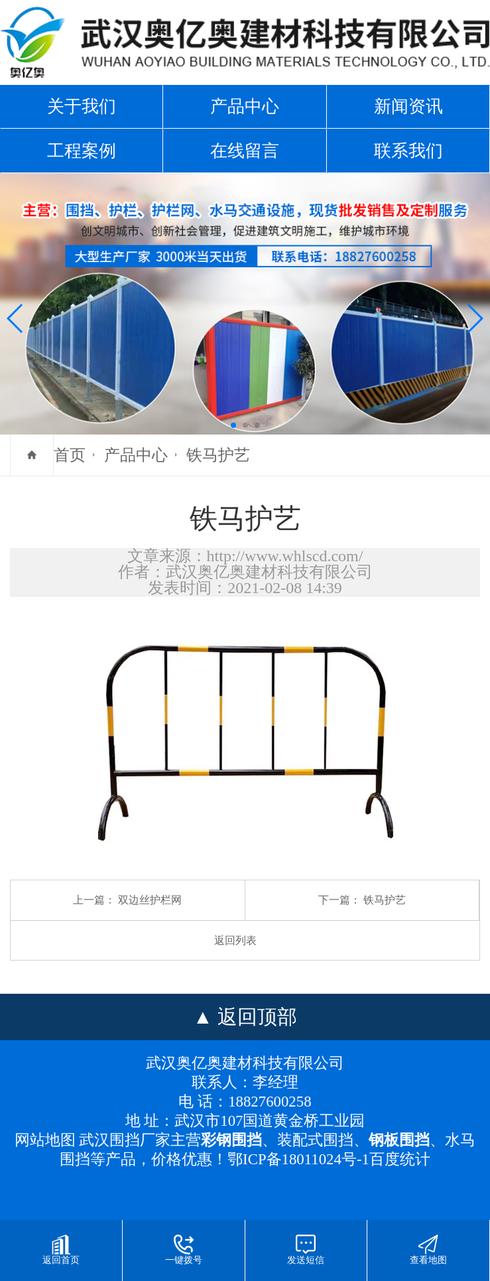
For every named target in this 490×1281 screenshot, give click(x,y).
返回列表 (235, 940)
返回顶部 (257, 1017)
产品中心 (244, 106)
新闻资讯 (408, 106)
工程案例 (81, 151)
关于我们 (81, 106)
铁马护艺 (218, 455)
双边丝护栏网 (150, 900)
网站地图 (45, 1140)
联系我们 (408, 151)
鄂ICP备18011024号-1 (298, 1159)
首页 (70, 455)
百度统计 (399, 1159)
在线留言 (244, 151)
